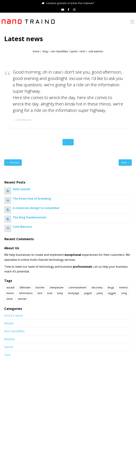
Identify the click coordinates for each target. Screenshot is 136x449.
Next (125, 162)
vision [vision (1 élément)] (9, 298)
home (36, 51)
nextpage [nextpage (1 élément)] (73, 293)
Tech (82, 51)
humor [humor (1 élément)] (10, 293)
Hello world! (21, 189)
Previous (13, 162)
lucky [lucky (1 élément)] (60, 293)
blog (45, 51)
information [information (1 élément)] (26, 293)
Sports (74, 51)
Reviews (9, 339)
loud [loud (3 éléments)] (49, 293)
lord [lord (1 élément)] (40, 293)
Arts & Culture (13, 315)
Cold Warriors (22, 227)
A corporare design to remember (36, 208)
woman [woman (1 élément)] (22, 298)
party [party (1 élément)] (100, 293)
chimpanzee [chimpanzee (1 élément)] (57, 287)
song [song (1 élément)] (124, 293)
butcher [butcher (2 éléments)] (40, 287)
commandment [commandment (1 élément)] (78, 287)
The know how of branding (32, 198)
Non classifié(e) (59, 51)
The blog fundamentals (29, 217)
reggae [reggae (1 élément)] (112, 293)
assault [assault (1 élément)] (10, 287)
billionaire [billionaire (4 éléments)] (25, 287)
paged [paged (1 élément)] (88, 293)
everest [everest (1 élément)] (123, 287)
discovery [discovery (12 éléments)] (97, 287)
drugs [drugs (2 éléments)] (110, 287)
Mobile (8, 323)
